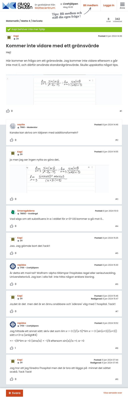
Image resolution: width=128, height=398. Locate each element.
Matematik (12, 21)
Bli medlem (90, 5)
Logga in (108, 5)
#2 (116, 140)
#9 (116, 379)
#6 (116, 284)
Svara (16, 393)
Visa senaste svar (112, 393)
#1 (121, 111)
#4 (116, 226)
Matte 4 (25, 21)
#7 (117, 311)
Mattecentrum (45, 7)
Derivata (37, 21)
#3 (116, 199)
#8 (116, 348)
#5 (116, 253)
